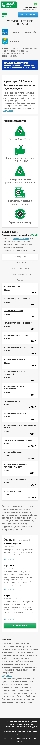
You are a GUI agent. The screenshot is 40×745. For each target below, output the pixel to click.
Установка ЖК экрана (13, 452)
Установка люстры (12, 401)
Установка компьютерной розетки (19, 347)
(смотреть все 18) (24, 540)
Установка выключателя (14, 359)
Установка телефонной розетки (18, 323)
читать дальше (10, 559)
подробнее (8, 110)
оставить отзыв (20, 625)
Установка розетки (12, 286)
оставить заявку (21, 238)
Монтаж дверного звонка (15, 479)
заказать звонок (28, 14)
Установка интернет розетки (16, 335)
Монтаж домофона (12, 491)
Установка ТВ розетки (13, 311)
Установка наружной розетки (17, 298)
